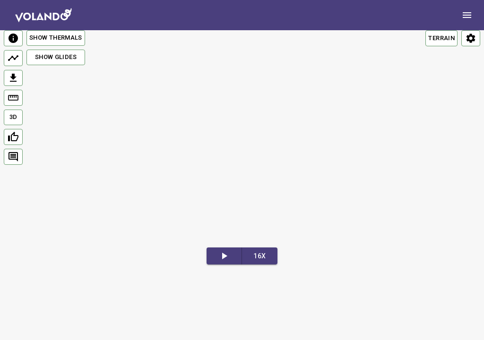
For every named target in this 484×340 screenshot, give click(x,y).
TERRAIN (441, 38)
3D (13, 116)
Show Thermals (55, 37)
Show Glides (56, 56)
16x (259, 256)
